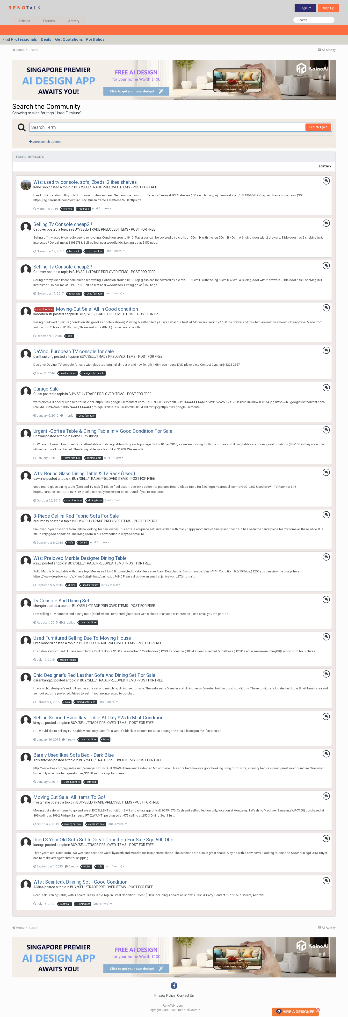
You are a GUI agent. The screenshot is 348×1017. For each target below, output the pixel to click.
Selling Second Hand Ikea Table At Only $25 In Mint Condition (98, 718)
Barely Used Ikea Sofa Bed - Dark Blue (73, 755)
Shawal (39, 436)
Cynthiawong (43, 356)
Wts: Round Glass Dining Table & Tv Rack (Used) (84, 473)
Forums (49, 21)
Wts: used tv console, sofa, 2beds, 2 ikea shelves (85, 182)
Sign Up (328, 8)
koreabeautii (42, 314)
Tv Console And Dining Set (61, 601)
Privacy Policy (164, 995)
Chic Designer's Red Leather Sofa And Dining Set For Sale (94, 675)
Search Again (318, 127)
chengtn (39, 606)
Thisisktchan (43, 760)
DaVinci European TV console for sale (73, 351)
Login (305, 8)
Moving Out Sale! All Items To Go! (69, 797)
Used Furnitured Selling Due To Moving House (82, 638)
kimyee (38, 723)
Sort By (325, 166)
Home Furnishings (84, 436)
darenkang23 (43, 680)
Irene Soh (40, 187)
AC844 (38, 887)
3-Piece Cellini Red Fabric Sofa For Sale (76, 516)
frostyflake (41, 802)
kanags (38, 845)
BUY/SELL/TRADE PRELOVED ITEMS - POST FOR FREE (115, 187)
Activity (74, 21)
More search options (45, 142)
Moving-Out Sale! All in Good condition (97, 309)
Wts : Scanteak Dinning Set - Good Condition (80, 882)
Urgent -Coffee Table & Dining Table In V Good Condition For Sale (102, 431)
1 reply (66, 415)
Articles (24, 21)
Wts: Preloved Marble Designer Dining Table (80, 558)
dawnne (39, 479)
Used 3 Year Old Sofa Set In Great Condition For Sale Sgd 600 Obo (103, 840)
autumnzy (41, 521)
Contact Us (185, 995)
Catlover (39, 229)
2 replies (67, 622)
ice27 (37, 563)
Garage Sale (46, 389)
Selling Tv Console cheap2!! (62, 224)
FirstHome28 (43, 643)
